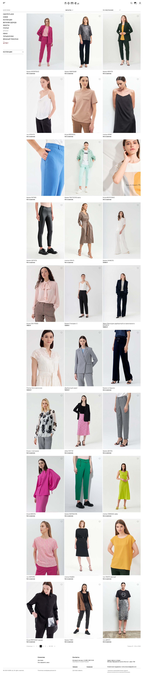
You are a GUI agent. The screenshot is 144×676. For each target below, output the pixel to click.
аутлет (5, 43)
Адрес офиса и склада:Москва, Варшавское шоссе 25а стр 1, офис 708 (121, 661)
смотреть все (8, 14)
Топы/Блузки (8, 36)
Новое (5, 17)
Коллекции (7, 20)
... (47, 646)
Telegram (75, 666)
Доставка (40, 660)
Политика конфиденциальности (47, 670)
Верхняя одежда (9, 22)
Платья (6, 28)
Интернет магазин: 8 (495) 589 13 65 (83, 661)
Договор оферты (77, 670)
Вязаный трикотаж (10, 39)
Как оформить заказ (43, 662)
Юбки (5, 33)
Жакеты (6, 25)
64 (50, 646)
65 (52, 646)
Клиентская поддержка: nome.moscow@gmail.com (121, 666)
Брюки (5, 31)
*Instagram (90, 666)
